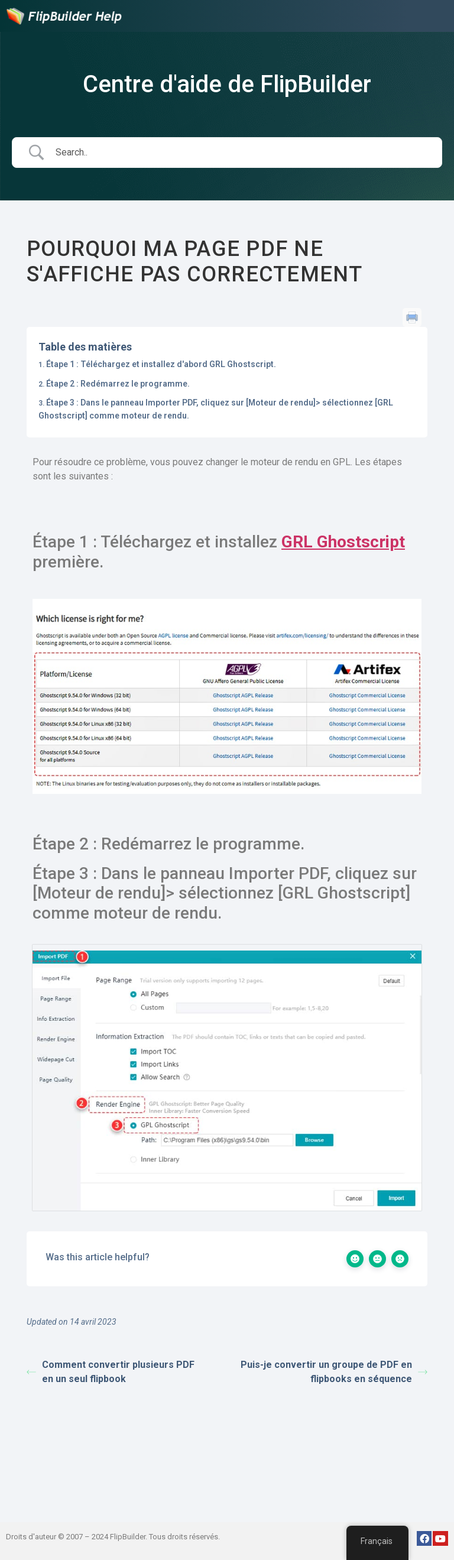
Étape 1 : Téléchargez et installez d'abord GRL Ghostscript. (161, 364)
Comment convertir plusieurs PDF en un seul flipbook (110, 1371)
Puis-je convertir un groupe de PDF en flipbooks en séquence (334, 1371)
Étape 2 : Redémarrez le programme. (118, 383)
